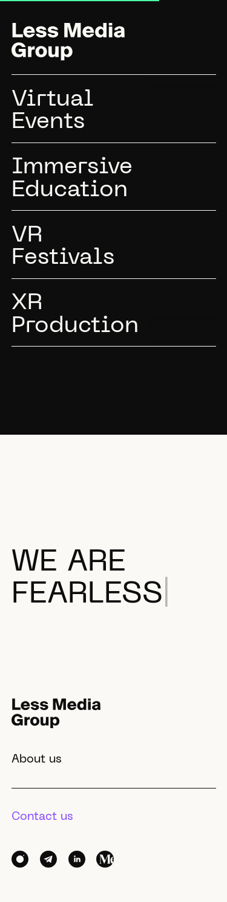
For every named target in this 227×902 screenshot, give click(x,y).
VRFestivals (63, 247)
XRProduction (75, 314)
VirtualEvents (53, 111)
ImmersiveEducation (72, 179)
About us (36, 759)
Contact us (42, 816)
